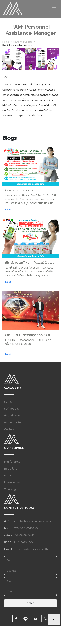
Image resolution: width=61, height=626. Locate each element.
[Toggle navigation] (53, 9)
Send (30, 603)
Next (8, 209)
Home (5, 41)
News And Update (22, 41)
